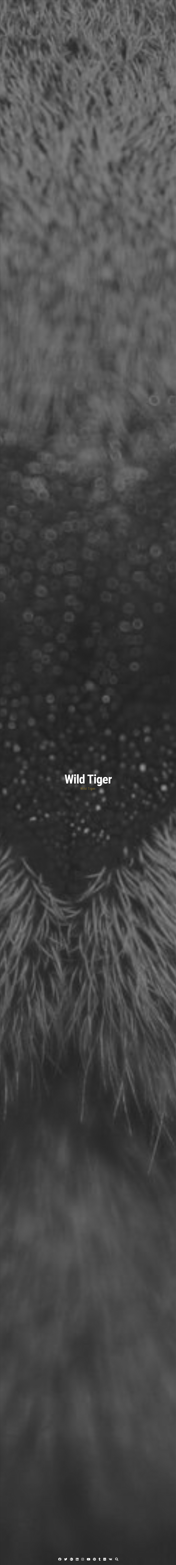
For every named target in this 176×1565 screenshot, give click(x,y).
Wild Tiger (88, 779)
